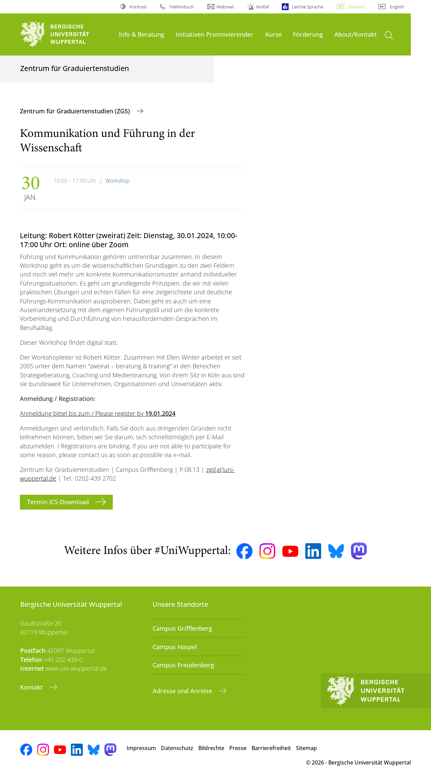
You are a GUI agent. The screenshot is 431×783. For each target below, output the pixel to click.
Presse (237, 748)
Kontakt (32, 687)
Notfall (262, 7)
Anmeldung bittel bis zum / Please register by (97, 413)
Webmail (225, 7)
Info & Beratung (141, 34)
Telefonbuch (181, 7)
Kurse (273, 34)
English (397, 7)
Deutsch (357, 7)
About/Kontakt (355, 34)
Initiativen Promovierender (214, 34)
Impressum (141, 748)
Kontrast (138, 7)
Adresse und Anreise (183, 691)
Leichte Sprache (307, 7)
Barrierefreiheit (271, 748)
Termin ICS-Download (59, 502)
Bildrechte (211, 748)
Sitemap (306, 748)
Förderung (308, 34)
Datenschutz (177, 748)
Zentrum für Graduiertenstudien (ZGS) (76, 111)
